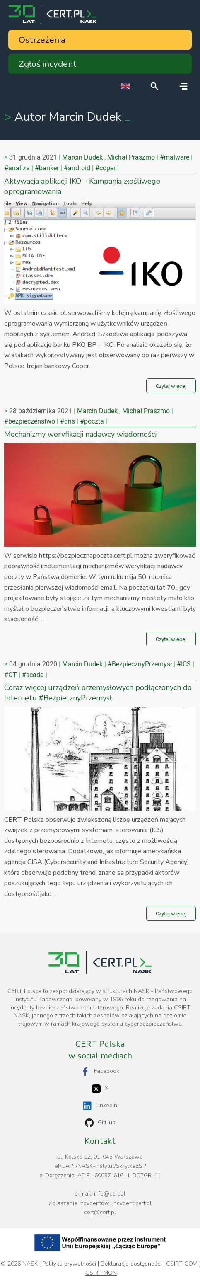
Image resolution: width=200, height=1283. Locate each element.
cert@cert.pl (100, 1212)
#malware (174, 157)
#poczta (92, 421)
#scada (33, 675)
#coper (105, 168)
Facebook (100, 1071)
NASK (30, 1264)
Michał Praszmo (131, 157)
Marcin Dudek (82, 157)
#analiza (17, 168)
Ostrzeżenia (42, 40)
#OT (10, 675)
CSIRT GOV (181, 1264)
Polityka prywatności (69, 1264)
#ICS (184, 664)
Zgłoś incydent (48, 64)
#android (77, 168)
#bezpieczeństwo (29, 421)
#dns (67, 421)
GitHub (100, 1122)
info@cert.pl (109, 1194)
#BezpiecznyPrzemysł (140, 664)
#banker (47, 168)
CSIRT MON (101, 1273)
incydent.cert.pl (132, 1203)
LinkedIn (100, 1105)
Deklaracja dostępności (131, 1264)
